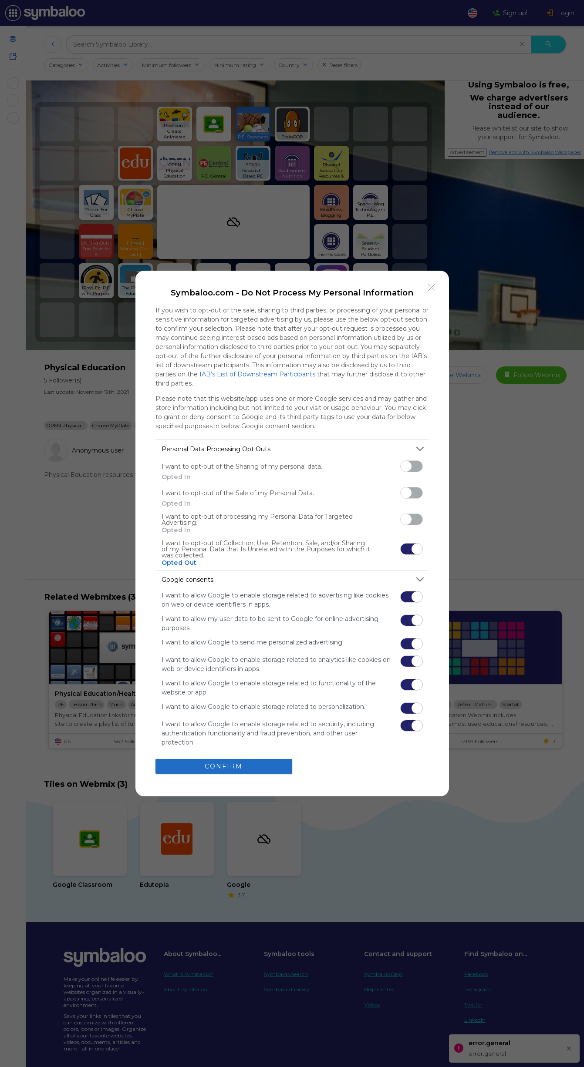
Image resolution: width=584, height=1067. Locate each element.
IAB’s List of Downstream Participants (257, 374)
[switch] (411, 466)
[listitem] (292, 449)
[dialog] (292, 533)
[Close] (432, 287)
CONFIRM (224, 766)
